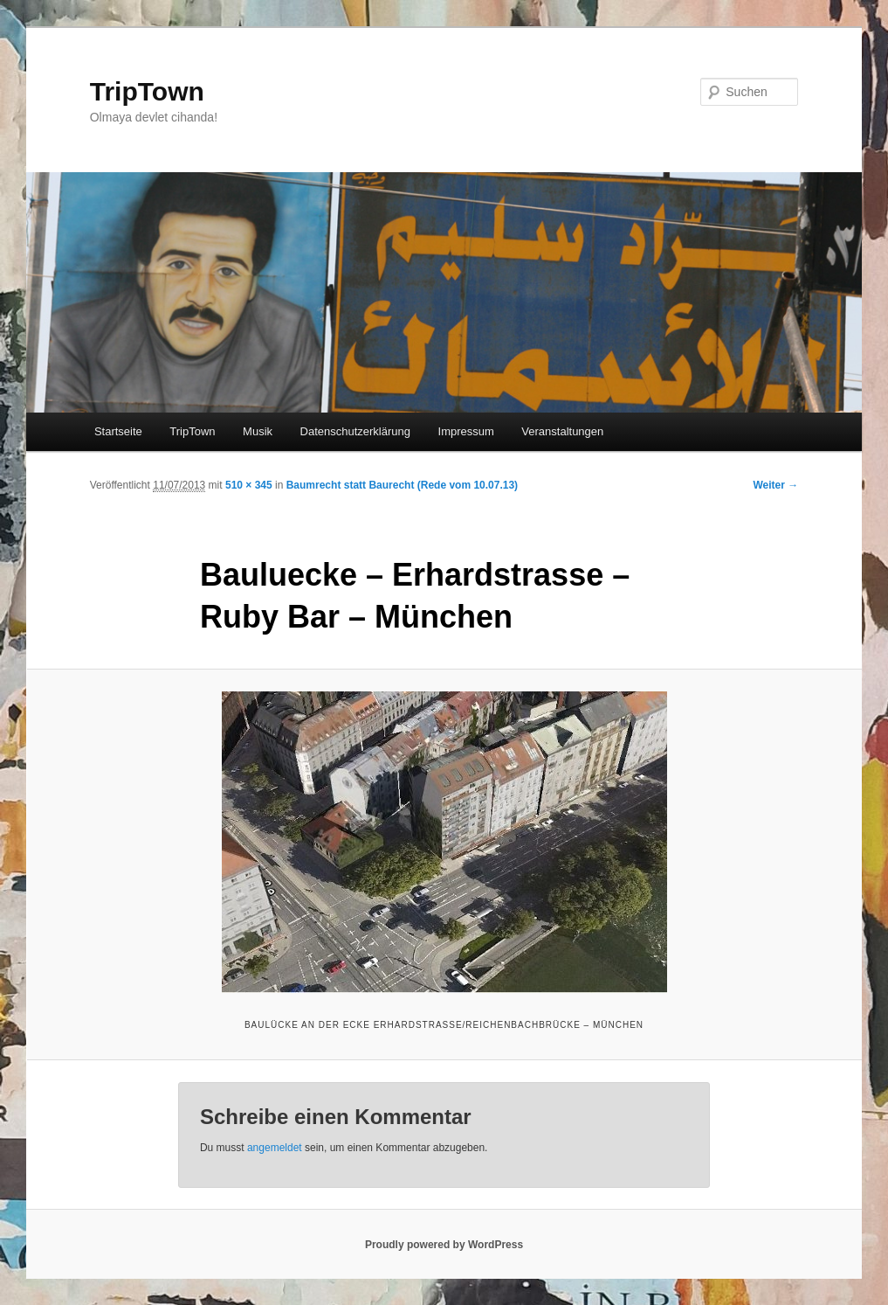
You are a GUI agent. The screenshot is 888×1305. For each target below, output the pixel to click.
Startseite (118, 431)
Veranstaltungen (562, 431)
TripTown (147, 91)
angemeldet (274, 1148)
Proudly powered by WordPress (444, 1245)
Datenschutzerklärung (355, 431)
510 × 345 (248, 485)
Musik (257, 431)
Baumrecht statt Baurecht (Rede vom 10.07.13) (402, 485)
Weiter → (775, 485)
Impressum (466, 431)
